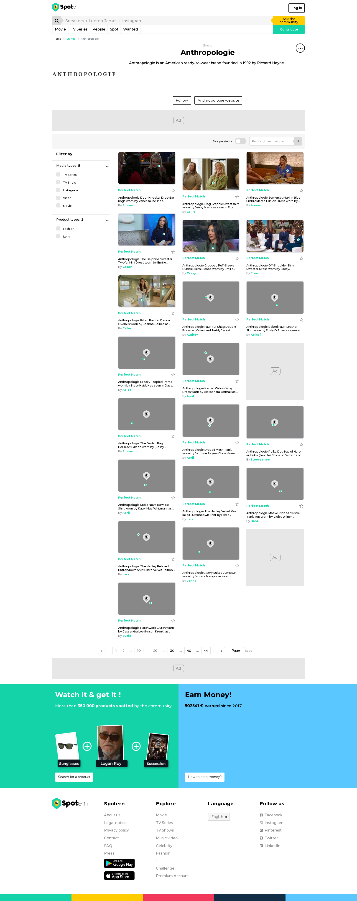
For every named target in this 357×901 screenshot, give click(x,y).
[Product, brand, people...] (271, 141)
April (190, 396)
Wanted (130, 29)
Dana (255, 521)
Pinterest (271, 830)
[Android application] (119, 863)
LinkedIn (270, 846)
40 (189, 651)
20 (155, 651)
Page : (237, 651)
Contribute (289, 29)
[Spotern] (66, 8)
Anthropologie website (218, 100)
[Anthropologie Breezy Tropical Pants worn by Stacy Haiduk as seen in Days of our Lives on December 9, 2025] (147, 352)
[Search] (56, 20)
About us (112, 815)
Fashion (163, 853)
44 (206, 651)
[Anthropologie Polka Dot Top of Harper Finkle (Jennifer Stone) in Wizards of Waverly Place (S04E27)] (275, 422)
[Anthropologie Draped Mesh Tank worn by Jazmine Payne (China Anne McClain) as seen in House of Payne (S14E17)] (211, 420)
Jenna (191, 580)
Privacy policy (116, 830)
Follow (182, 100)
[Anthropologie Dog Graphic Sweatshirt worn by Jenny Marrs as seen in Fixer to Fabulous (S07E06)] (211, 174)
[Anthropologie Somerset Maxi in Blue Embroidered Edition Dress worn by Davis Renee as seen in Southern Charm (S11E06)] (275, 168)
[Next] (214, 650)
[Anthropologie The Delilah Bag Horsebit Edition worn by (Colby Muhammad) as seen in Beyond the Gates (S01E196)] (147, 414)
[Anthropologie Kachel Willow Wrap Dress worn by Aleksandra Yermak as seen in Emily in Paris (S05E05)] (211, 359)
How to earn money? (205, 777)
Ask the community (289, 20)
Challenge (165, 868)
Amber (127, 205)
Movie (60, 29)
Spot (114, 29)
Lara (190, 519)
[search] (167, 20)
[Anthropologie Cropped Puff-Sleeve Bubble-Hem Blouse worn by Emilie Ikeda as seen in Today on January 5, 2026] (211, 236)
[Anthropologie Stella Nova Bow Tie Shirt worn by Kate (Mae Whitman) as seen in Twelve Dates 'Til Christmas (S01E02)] (147, 475)
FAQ (108, 846)
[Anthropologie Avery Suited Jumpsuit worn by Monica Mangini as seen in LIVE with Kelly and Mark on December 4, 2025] (211, 543)
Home (57, 38)
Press (109, 853)
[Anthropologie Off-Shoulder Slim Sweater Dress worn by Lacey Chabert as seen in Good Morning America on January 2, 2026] (275, 236)
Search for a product (74, 777)
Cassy (127, 267)
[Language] (219, 817)
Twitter (269, 838)
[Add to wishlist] (173, 190)
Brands (70, 38)
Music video (167, 838)
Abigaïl (256, 334)
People (98, 29)
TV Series (79, 29)
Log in (296, 8)
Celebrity (164, 846)
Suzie (126, 635)
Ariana (256, 205)
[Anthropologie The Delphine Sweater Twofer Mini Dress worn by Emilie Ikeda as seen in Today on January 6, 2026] (147, 229)
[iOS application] (119, 875)
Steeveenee (260, 459)
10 (139, 651)
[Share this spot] (300, 48)
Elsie (254, 273)
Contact (111, 838)
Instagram (271, 823)
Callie (191, 211)
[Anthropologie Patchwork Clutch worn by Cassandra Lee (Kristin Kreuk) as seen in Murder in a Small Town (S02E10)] (147, 598)
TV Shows (165, 830)
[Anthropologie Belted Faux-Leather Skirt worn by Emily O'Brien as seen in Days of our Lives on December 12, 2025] (275, 297)
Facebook (271, 815)
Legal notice (115, 823)
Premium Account (172, 876)
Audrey (192, 334)
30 (172, 651)
